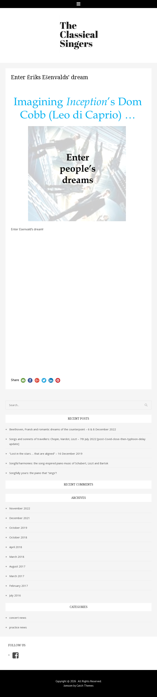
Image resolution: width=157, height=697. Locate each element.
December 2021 (19, 518)
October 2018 (18, 537)
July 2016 (15, 595)
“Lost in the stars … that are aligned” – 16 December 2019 (45, 453)
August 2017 (17, 566)
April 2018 (15, 547)
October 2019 (18, 527)
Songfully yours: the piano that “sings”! (33, 473)
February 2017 (18, 585)
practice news (18, 627)
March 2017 (16, 576)
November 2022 (19, 508)
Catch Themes (85, 685)
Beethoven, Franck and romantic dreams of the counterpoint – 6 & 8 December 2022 (62, 429)
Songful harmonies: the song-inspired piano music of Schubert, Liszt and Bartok (58, 463)
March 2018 (16, 556)
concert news (17, 617)
